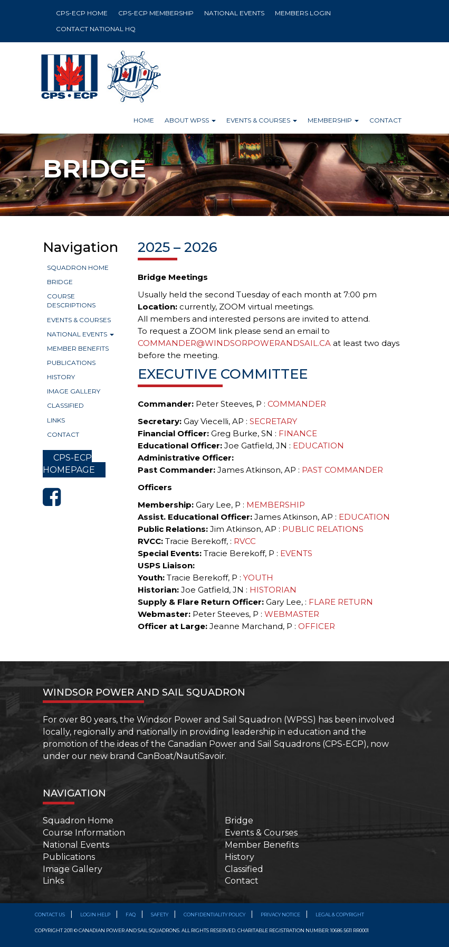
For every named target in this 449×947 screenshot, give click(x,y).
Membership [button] (333, 120)
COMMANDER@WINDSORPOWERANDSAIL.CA (234, 343)
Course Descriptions (71, 300)
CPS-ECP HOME (82, 13)
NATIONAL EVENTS (234, 13)
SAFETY (159, 914)
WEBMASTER (291, 614)
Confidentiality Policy (214, 914)
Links (56, 420)
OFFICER (316, 626)
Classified (65, 405)
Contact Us (50, 914)
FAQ (131, 914)
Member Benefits (78, 348)
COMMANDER (297, 404)
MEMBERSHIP (275, 505)
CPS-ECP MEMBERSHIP (156, 13)
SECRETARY (273, 421)
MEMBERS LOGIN (303, 13)
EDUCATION (318, 445)
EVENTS (296, 553)
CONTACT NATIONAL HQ (96, 29)
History (61, 377)
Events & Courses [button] (261, 120)
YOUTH (258, 578)
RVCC (245, 541)
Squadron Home (78, 267)
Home (143, 120)
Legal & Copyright (340, 914)
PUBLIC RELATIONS (323, 529)
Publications (71, 363)
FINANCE (298, 433)
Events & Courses (79, 320)
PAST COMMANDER (342, 470)
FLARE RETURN (341, 602)
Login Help (95, 914)
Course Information (84, 833)
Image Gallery (73, 391)
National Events (80, 334)
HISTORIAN (273, 590)
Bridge (60, 282)
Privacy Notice (280, 914)
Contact (385, 120)
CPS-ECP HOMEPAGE (69, 464)
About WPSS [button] (190, 120)
